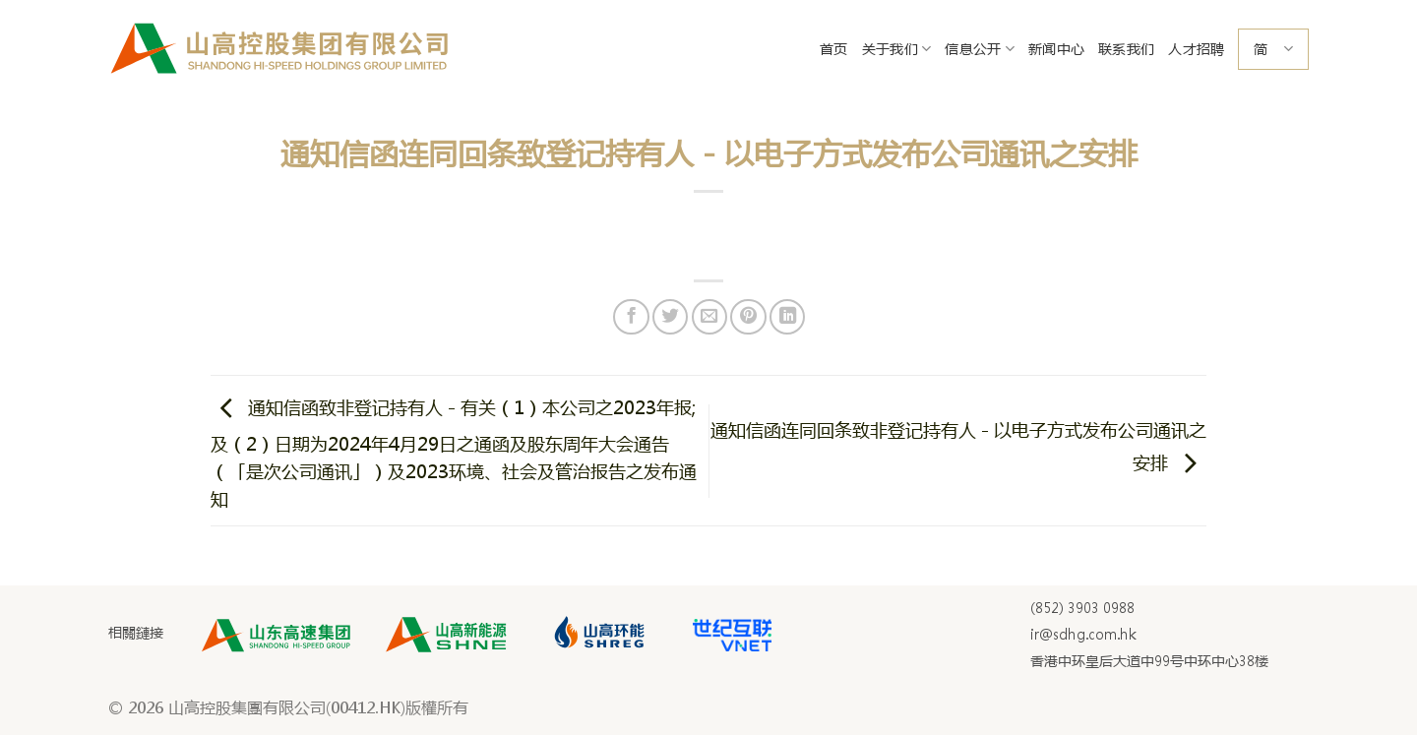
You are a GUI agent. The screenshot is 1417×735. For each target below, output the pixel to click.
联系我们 (1126, 48)
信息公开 (980, 49)
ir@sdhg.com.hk (1083, 634)
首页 (834, 48)
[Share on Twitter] (670, 317)
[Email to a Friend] (709, 317)
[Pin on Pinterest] (748, 317)
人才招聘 (1196, 48)
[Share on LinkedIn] (787, 317)
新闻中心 (1056, 48)
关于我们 (897, 49)
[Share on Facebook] (630, 317)
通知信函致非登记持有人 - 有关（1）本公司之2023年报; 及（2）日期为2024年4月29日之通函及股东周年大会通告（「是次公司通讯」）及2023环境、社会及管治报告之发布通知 (454, 454)
